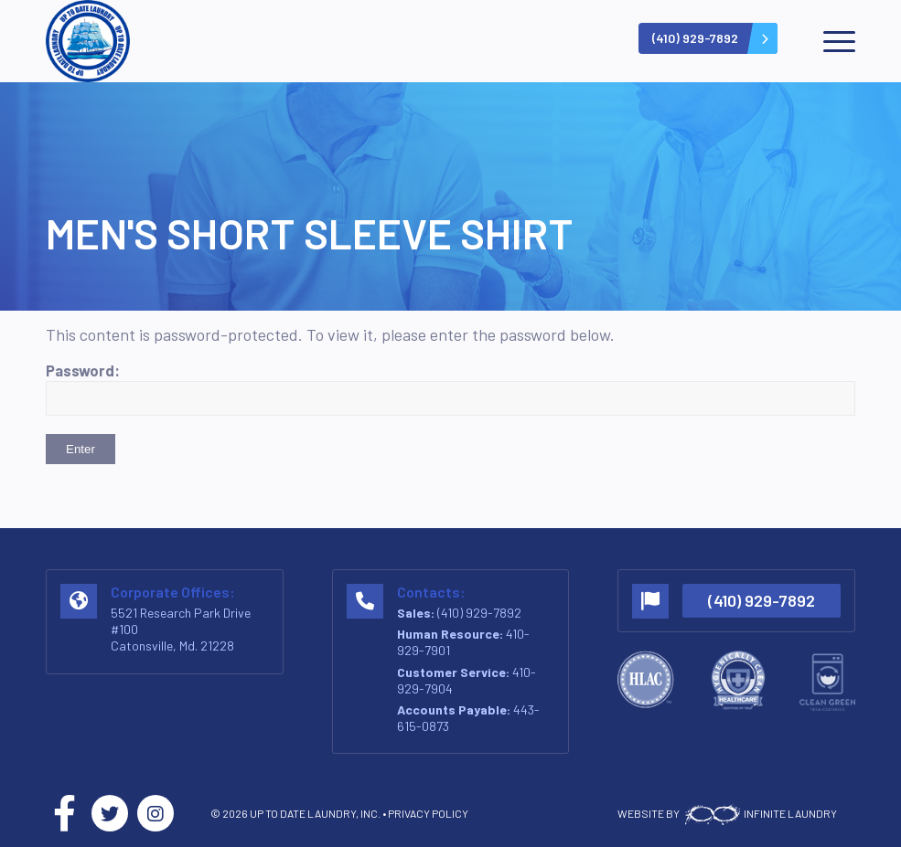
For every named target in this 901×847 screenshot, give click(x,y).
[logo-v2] (88, 41)
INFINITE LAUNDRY (759, 813)
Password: (450, 388)
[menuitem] (830, 41)
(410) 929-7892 (479, 612)
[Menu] (830, 41)
